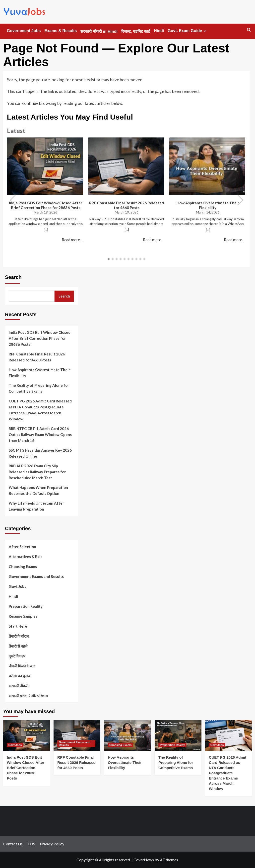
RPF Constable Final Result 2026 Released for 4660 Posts (126, 205)
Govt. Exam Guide (188, 31)
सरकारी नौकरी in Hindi (99, 31)
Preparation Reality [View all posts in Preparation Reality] (172, 744)
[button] (240, 200)
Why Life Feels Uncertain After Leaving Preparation (36, 506)
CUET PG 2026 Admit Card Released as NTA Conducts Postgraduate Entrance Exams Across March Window (40, 410)
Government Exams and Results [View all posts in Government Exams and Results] (74, 743)
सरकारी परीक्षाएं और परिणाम (28, 696)
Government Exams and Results (36, 576)
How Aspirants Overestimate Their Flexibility (208, 205)
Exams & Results (61, 31)
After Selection (22, 546)
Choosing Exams (23, 566)
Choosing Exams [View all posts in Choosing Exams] (120, 744)
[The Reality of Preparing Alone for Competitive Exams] (178, 735)
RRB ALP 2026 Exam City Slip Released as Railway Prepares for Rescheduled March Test (37, 472)
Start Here (18, 626)
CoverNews (143, 859)
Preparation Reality (26, 606)
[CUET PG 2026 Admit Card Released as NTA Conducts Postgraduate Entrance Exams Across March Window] (228, 735)
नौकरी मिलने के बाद (22, 666)
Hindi (159, 31)
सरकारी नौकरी (18, 686)
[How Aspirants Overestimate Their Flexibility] (127, 735)
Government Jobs (24, 31)
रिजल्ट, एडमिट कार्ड (135, 31)
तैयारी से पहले (18, 646)
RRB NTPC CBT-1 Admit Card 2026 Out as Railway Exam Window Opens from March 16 (40, 434)
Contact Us (13, 843)
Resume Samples (23, 616)
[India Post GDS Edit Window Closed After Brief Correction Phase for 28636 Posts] (26, 735)
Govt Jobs (17, 586)
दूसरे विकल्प (17, 656)
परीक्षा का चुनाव (19, 676)
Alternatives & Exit (25, 556)
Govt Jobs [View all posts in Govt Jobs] (15, 744)
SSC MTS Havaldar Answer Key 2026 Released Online (40, 453)
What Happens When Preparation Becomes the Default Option (38, 490)
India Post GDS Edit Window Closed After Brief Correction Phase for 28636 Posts (45, 205)
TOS (31, 843)
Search (13, 277)
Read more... (72, 239)
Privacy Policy (52, 843)
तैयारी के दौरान (19, 636)
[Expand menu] (205, 31)
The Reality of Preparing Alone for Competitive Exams (39, 388)
